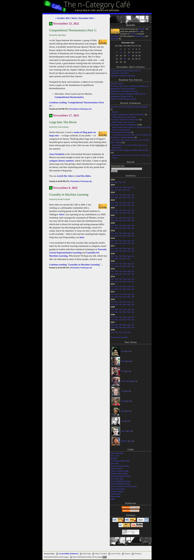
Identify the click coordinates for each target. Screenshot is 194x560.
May (116, 197)
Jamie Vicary (145, 155)
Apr (112, 182)
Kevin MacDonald (118, 135)
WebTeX (133, 34)
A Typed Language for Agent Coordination (127, 114)
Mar (116, 182)
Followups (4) (86, 268)
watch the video (65, 176)
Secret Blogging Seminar (120, 481)
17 (129, 56)
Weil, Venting (115, 142)
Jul (132, 187)
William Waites (117, 117)
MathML (141, 29)
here (82, 237)
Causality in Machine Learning (122, 76)
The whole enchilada (119, 337)
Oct (120, 187)
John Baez (127, 117)
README (114, 39)
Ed (140, 140)
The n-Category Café (97, 5)
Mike (123, 411)
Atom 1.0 (130, 507)
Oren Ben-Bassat (140, 127)
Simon (123, 431)
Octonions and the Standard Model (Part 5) (127, 94)
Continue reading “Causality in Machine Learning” (75, 265)
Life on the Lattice (117, 489)
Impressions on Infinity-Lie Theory (124, 91)
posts (128, 351)
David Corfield (117, 127)
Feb (120, 182)
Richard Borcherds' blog (120, 484)
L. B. (124, 145)
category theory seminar (61, 161)
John (123, 351)
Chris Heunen (135, 155)
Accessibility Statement (68, 554)
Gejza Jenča (142, 145)
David (123, 361)
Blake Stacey (125, 140)
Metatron (115, 112)
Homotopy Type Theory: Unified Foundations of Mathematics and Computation (129, 87)
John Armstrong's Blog (119, 466)
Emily (123, 401)
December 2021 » (87, 18)
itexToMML (115, 36)
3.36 (133, 533)
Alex (123, 371)
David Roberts (117, 145)
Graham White (132, 145)
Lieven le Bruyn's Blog (119, 471)
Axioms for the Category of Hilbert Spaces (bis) (129, 150)
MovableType (140, 36)
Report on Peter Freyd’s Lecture (123, 99)
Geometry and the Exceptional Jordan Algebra (129, 107)
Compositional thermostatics (69, 97)
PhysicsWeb (115, 496)
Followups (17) (85, 109)
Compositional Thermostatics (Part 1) (125, 71)
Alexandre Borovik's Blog (120, 476)
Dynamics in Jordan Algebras (122, 137)
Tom (123, 391)
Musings (113, 458)
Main (74, 18)
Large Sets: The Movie (119, 73)
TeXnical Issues (116, 84)
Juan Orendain (56, 154)
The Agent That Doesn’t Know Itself (124, 120)
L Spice (114, 158)
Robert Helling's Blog (118, 474)
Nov (116, 187)
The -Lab (114, 456)
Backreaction (115, 494)
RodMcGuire (146, 135)
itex (139, 31)
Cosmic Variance (117, 491)
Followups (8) (86, 181)
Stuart (134, 117)
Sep (124, 187)
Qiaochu (124, 441)
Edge (112, 499)
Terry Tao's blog (116, 479)
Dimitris (128, 135)
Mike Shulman (136, 135)
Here (61, 215)
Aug (128, 187)
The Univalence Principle (120, 132)
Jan (124, 182)
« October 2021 (62, 18)
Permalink (74, 109)
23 (125, 59)
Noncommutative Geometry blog (123, 486)
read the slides (83, 176)
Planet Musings (116, 453)
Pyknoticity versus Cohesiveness (123, 125)
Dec (112, 187)
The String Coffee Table (119, 461)
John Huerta (126, 381)
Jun (112, 190)
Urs (122, 421)
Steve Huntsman (129, 122)
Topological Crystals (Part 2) (121, 96)
